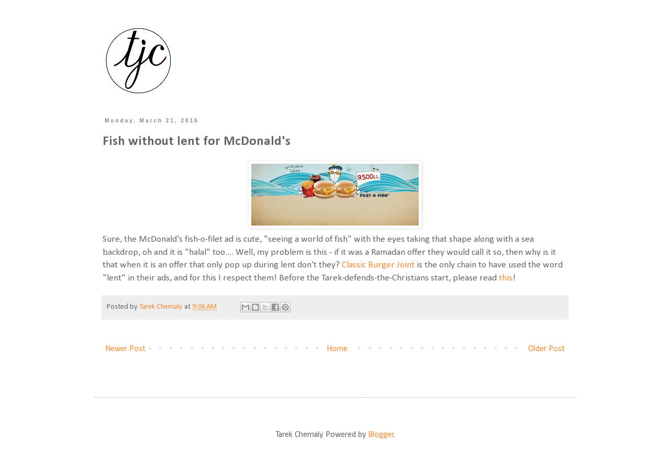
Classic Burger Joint (378, 265)
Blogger (381, 435)
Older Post (546, 349)
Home (337, 349)
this (505, 278)
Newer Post (125, 349)
